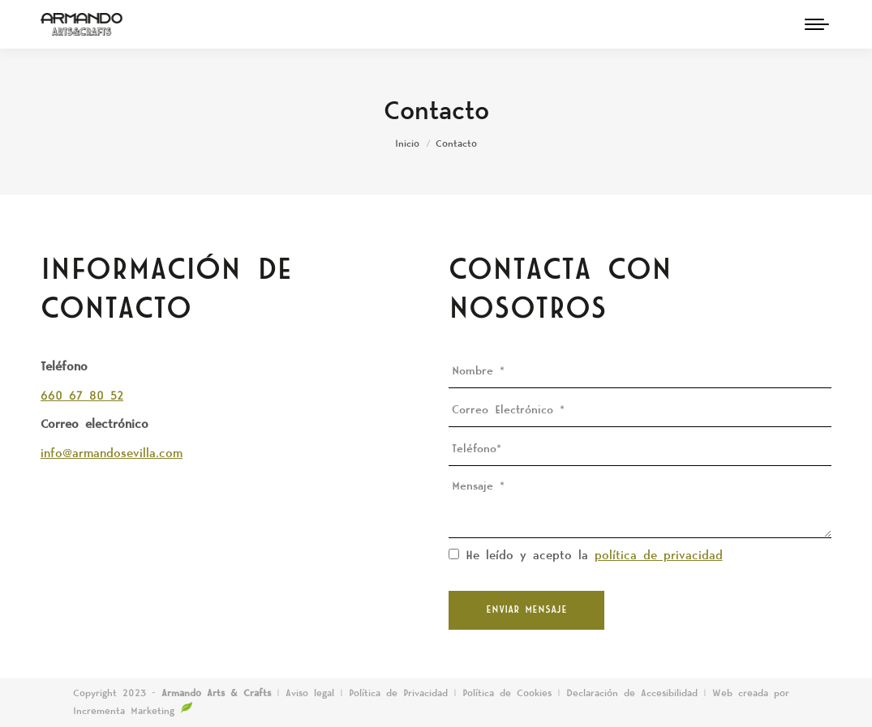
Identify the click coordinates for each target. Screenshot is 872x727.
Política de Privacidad (401, 693)
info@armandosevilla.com (112, 453)
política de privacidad (659, 556)
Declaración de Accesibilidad (632, 693)
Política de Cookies (507, 693)
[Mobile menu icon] (816, 24)
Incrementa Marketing (133, 711)
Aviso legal (313, 693)
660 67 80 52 (82, 396)
